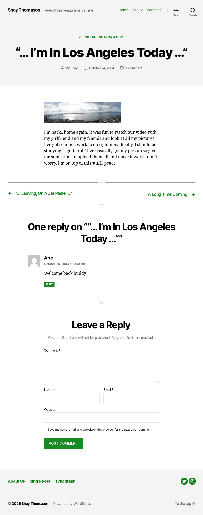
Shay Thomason (25, 10)
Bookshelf (154, 10)
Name (49, 390)
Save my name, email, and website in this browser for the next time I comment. (100, 430)
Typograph (68, 481)
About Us (17, 481)
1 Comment (134, 69)
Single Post (41, 481)
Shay (73, 69)
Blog (134, 10)
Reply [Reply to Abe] (49, 284)
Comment (52, 351)
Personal (86, 37)
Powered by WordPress (73, 504)
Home (123, 10)
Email (108, 390)
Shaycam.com (112, 37)
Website (49, 410)
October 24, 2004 (101, 69)
